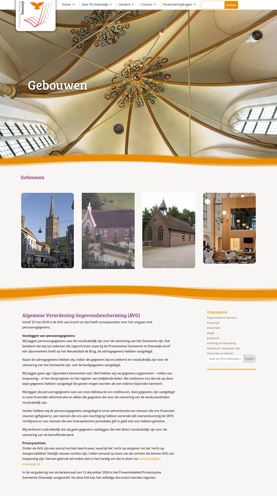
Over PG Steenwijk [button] (97, 4)
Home (68, 4)
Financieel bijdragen (179, 4)
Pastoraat (213, 323)
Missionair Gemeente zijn (223, 348)
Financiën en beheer (220, 353)
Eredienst (213, 338)
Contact (149, 4)
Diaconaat (213, 328)
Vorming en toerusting (221, 343)
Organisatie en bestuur (222, 317)
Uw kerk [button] (126, 4)
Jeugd (210, 333)
